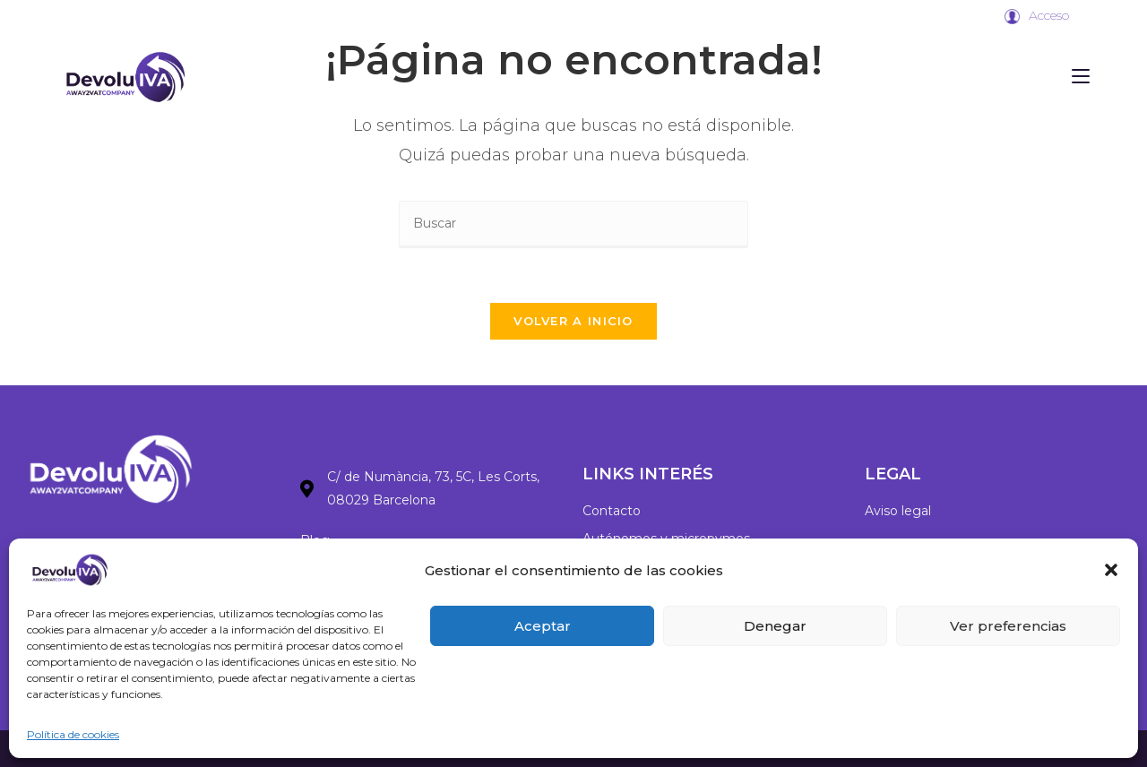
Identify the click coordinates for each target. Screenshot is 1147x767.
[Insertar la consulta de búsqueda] (573, 224)
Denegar (775, 625)
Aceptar (542, 625)
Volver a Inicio (573, 321)
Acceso (1049, 15)
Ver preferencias (1008, 625)
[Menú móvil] (1081, 76)
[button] (1111, 570)
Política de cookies (73, 734)
